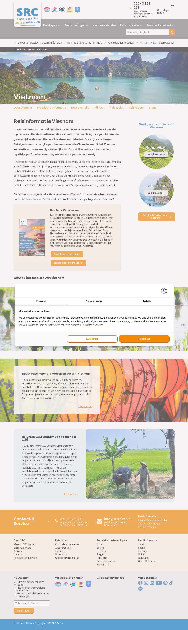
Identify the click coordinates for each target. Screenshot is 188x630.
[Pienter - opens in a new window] (165, 291)
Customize (92, 338)
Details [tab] (147, 301)
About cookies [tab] (94, 301)
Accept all (144, 338)
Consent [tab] (41, 301)
